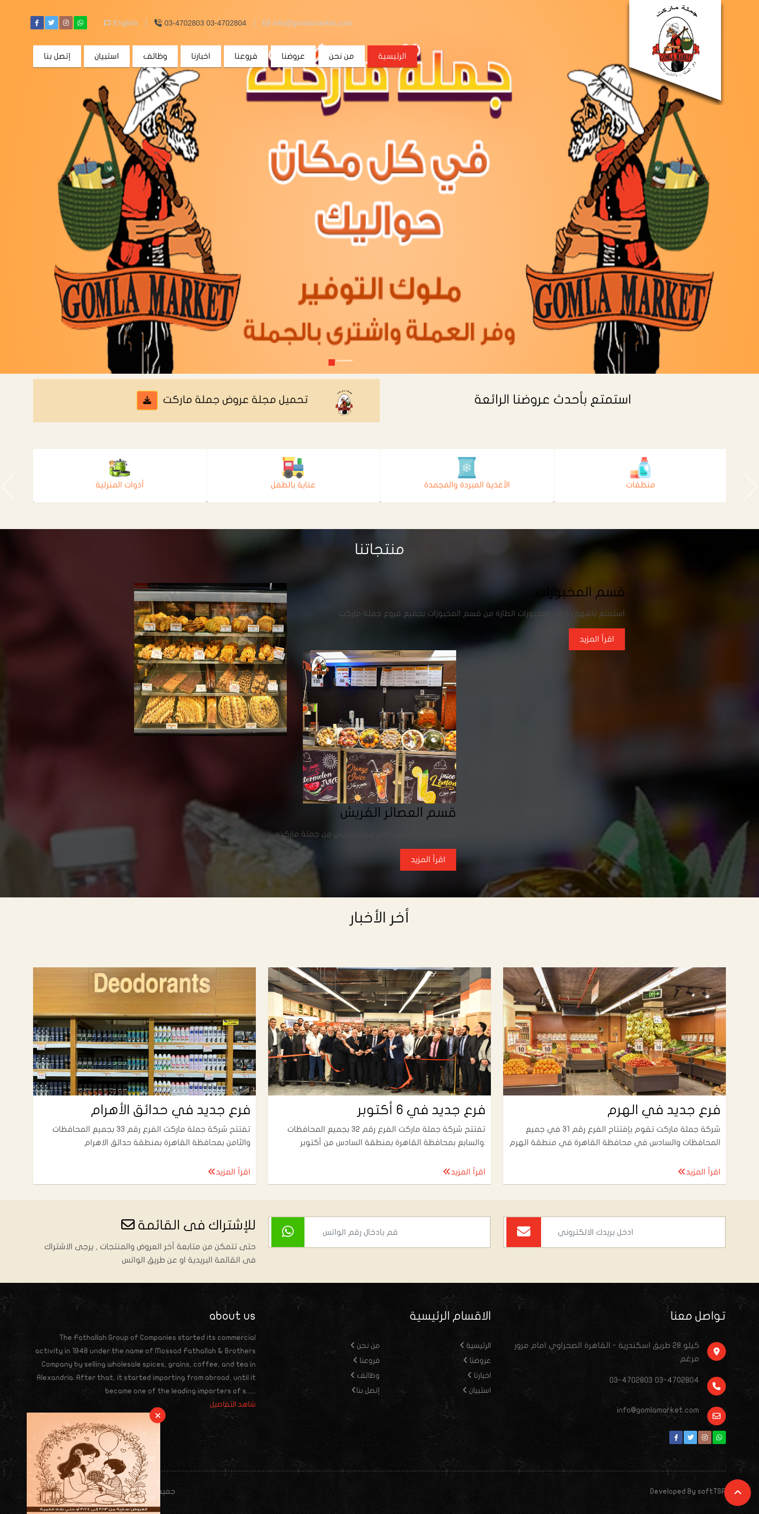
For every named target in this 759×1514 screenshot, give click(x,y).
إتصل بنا (57, 56)
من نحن (341, 56)
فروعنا (245, 56)
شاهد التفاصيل (233, 1404)
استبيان (107, 56)
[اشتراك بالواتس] (287, 1232)
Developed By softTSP (688, 1491)
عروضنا (293, 56)
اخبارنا (200, 56)
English (121, 23)
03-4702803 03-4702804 (200, 23)
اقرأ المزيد (597, 639)
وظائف (155, 56)
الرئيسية (392, 56)
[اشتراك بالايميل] (523, 1232)
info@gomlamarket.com (307, 23)
